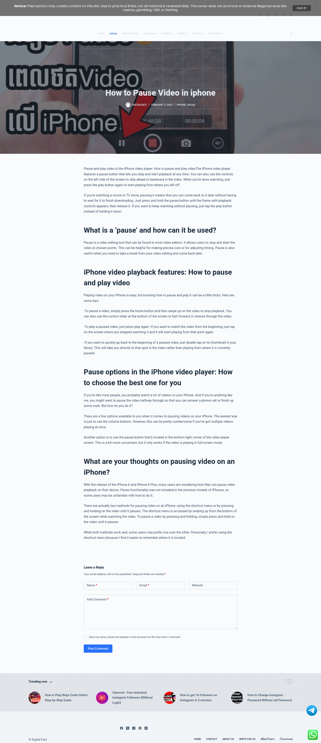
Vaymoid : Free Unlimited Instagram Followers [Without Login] (132, 694)
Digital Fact (39, 736)
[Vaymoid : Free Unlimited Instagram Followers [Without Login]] (102, 694)
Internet (166, 29)
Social (113, 29)
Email (144, 581)
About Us (197, 29)
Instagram (150, 29)
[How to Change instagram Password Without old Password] (237, 694)
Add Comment (98, 595)
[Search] (291, 30)
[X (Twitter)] (127, 724)
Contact (182, 29)
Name (92, 581)
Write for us (215, 29)
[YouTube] (146, 724)
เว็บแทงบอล (286, 735)
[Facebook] (121, 724)
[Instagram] (133, 724)
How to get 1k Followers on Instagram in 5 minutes (198, 694)
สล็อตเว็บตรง (268, 735)
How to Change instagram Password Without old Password (270, 694)
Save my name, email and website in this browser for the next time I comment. (135, 633)
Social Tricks (130, 29)
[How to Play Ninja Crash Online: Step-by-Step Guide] (34, 694)
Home (101, 29)
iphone (181, 101)
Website (197, 581)
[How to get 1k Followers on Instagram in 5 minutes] (170, 694)
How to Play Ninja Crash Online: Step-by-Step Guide (66, 694)
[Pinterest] (139, 724)
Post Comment (98, 645)
